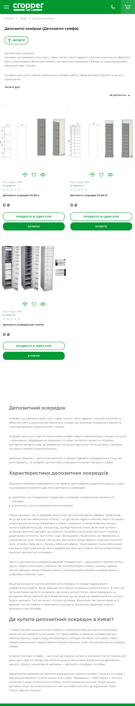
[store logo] (58, 7)
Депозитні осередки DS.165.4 (21, 195)
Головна (9, 18)
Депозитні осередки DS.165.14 (89, 195)
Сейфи (23, 18)
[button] (25, 174)
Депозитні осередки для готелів (23, 325)
